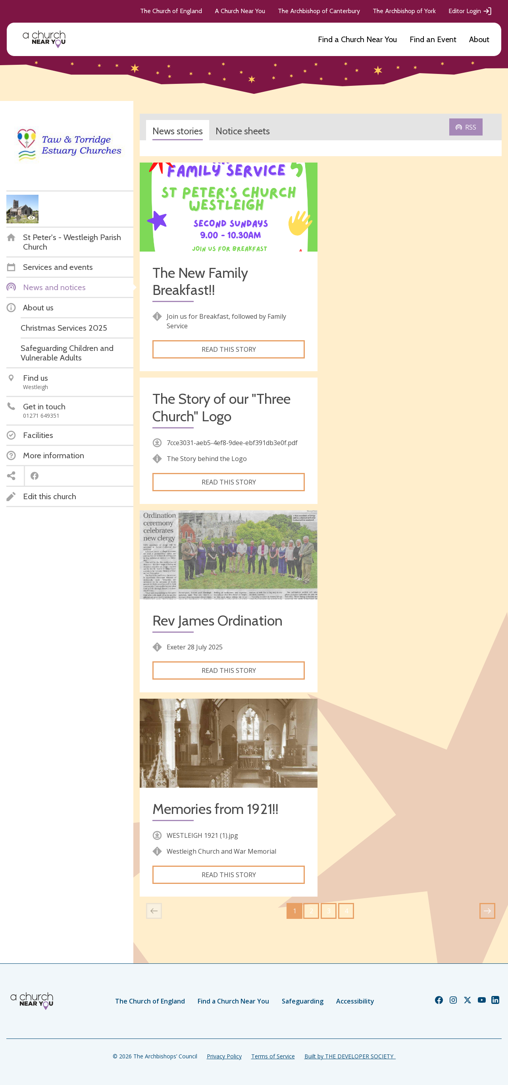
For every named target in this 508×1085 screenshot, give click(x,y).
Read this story (229, 349)
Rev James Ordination (217, 620)
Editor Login (470, 11)
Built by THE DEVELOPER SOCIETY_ (350, 1056)
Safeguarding (302, 1001)
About (479, 39)
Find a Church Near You (357, 39)
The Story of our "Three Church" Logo (221, 407)
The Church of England (171, 11)
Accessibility (355, 1001)
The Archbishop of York (404, 11)
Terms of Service (273, 1056)
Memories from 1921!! (215, 809)
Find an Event (433, 39)
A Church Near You (240, 11)
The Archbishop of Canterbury (319, 11)
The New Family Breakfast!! (200, 281)
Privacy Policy (224, 1056)
